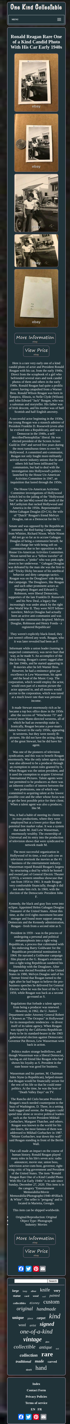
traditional (23, 1361)
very (57, 1291)
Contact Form (36, 1390)
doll (57, 1349)
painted (54, 1295)
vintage (32, 1339)
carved (52, 1361)
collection (29, 1355)
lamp (25, 1291)
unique (18, 1317)
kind (54, 1316)
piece (30, 1318)
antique (45, 1347)
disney (34, 1303)
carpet (41, 1318)
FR (40, 1409)
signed (47, 1324)
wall (44, 1296)
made (39, 1361)
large (15, 1291)
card (26, 1296)
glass (47, 1342)
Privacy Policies (36, 1396)
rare (47, 1354)
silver (33, 1291)
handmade (46, 1308)
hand (41, 1368)
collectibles (19, 1303)
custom (51, 1302)
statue (17, 1295)
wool (22, 1325)
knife (45, 1290)
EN (33, 1409)
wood (35, 1296)
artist (33, 1325)
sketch (29, 1369)
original (25, 1308)
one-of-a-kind (36, 1331)
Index (36, 1384)
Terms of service (36, 1403)
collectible (24, 1347)
